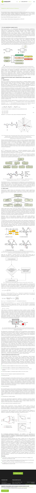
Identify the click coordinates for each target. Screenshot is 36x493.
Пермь (21, 482)
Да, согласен (5, 490)
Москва (13, 482)
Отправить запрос (18, 473)
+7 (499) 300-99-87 (23, 1)
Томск (20, 483)
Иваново (13, 483)
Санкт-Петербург (17, 482)
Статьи (2, 4)
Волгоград (16, 483)
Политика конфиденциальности (30, 484)
